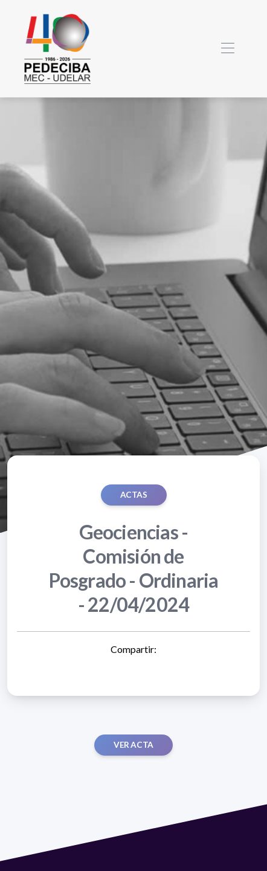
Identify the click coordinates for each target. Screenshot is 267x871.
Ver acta (133, 745)
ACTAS (133, 495)
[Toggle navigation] (227, 49)
